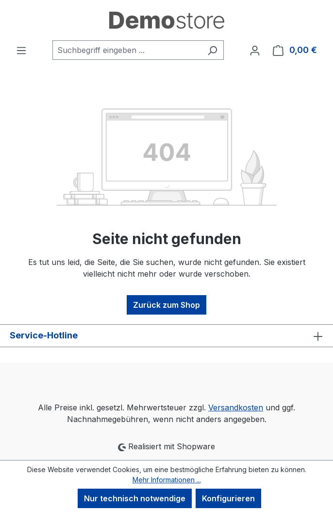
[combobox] (126, 50)
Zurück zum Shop (166, 305)
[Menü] (21, 50)
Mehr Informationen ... (167, 480)
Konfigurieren (228, 498)
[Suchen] (212, 50)
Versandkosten (235, 407)
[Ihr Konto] (254, 50)
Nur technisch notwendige (134, 498)
